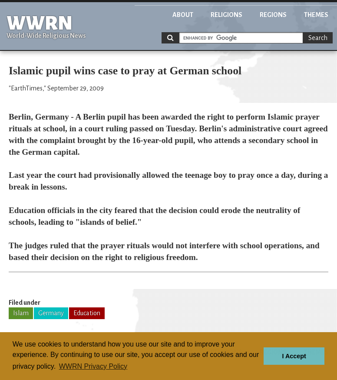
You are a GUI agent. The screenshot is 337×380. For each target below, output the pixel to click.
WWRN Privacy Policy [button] (93, 366)
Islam (21, 313)
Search (317, 37)
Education (86, 313)
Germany (51, 313)
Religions (226, 14)
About (182, 14)
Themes (316, 14)
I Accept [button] (294, 356)
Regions (273, 14)
